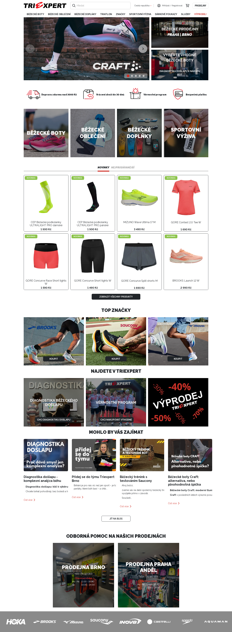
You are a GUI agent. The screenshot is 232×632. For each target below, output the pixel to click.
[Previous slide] (30, 48)
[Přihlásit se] (159, 5)
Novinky (103, 167)
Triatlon (106, 14)
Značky (120, 14)
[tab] (128, 76)
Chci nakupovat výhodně (116, 419)
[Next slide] (143, 48)
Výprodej (200, 14)
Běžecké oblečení (59, 14)
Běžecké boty (35, 14)
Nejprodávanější (122, 167)
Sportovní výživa (140, 14)
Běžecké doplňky (85, 14)
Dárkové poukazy (166, 14)
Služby (185, 14)
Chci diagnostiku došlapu (53, 419)
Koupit (53, 359)
